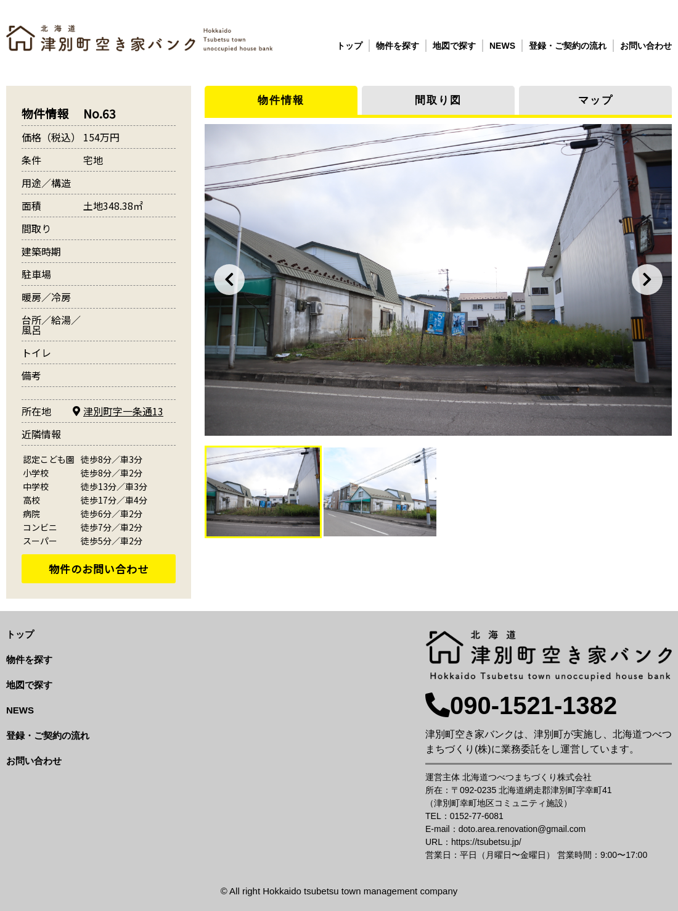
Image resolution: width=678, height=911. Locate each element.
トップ (349, 46)
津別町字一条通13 (123, 411)
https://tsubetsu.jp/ (486, 842)
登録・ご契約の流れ (568, 46)
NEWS (502, 46)
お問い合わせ (646, 46)
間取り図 (438, 100)
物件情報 (281, 100)
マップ (595, 100)
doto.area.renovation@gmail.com (522, 829)
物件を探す (397, 46)
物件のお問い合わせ (99, 568)
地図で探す (454, 46)
